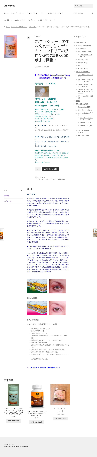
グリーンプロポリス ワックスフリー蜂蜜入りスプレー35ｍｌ (85, 91)
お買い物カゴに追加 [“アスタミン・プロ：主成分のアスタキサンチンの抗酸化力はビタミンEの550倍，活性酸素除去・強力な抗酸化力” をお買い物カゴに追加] (13, 421)
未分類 (78, 101)
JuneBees (9, 5)
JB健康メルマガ (20, 20)
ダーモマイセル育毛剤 (84, 107)
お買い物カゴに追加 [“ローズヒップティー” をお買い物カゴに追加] (60, 418)
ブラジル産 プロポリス (83, 72)
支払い (43, 13)
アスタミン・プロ (83, 60)
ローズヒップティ (83, 69)
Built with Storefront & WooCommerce (16, 447)
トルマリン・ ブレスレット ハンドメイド (86, 119)
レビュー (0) (7, 201)
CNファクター (32, 27)
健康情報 (7, 20)
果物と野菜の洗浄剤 (83, 135)
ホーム (6, 13)
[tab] (13, 190)
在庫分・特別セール (45, 20)
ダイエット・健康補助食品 (19, 27)
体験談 (30, 20)
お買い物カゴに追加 (50, 169)
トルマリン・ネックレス (85, 110)
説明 (5, 190)
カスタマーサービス (54, 13)
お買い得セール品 (81, 42)
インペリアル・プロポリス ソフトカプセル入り (86, 80)
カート (22, 13)
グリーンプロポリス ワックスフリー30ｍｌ (85, 85)
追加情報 (7, 196)
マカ (79, 66)
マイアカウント (32, 13)
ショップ (14, 13)
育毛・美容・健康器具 (82, 104)
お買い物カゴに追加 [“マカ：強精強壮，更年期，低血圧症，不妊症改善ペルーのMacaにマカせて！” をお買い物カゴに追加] (36, 422)
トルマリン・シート (85, 123)
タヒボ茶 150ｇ (82, 63)
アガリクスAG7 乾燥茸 (84, 52)
